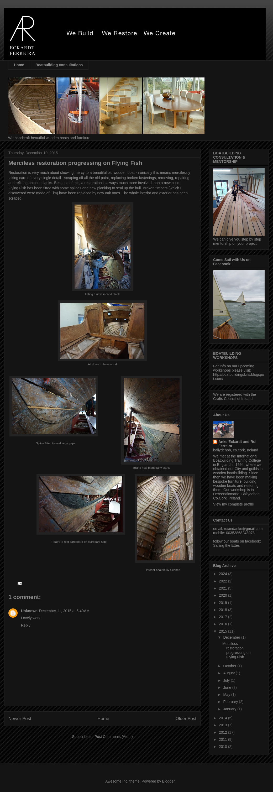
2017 (223, 617)
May (227, 694)
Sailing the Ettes (226, 545)
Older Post (186, 718)
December (232, 637)
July (227, 680)
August (229, 673)
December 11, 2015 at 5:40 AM (64, 611)
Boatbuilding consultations (59, 65)
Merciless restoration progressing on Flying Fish (236, 650)
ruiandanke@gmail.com (243, 529)
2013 (223, 725)
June (227, 687)
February (231, 702)
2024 (223, 574)
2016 (223, 624)
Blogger (168, 781)
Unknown (29, 611)
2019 (223, 603)
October (230, 666)
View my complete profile (233, 504)
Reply (25, 625)
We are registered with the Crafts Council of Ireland (234, 396)
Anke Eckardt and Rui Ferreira (237, 444)
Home (19, 65)
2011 (223, 739)
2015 (223, 631)
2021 (223, 588)
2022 (223, 581)
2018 (223, 610)
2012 (223, 732)
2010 (223, 746)
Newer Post (19, 718)
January (230, 709)
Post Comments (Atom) (113, 736)
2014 (223, 718)
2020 (223, 595)
